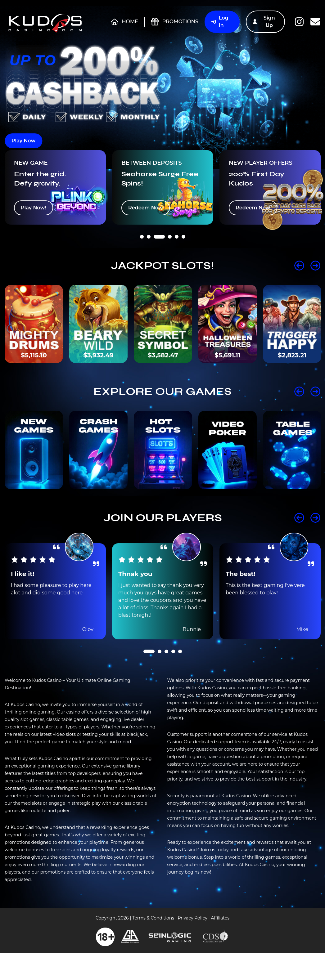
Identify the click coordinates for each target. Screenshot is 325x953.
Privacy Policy (192, 918)
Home (124, 21)
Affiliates (220, 918)
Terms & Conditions (153, 918)
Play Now (23, 141)
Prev (299, 266)
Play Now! (33, 208)
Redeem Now (145, 208)
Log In (219, 21)
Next (315, 266)
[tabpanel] (55, 187)
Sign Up (264, 21)
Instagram (299, 22)
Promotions (174, 21)
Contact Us (315, 22)
